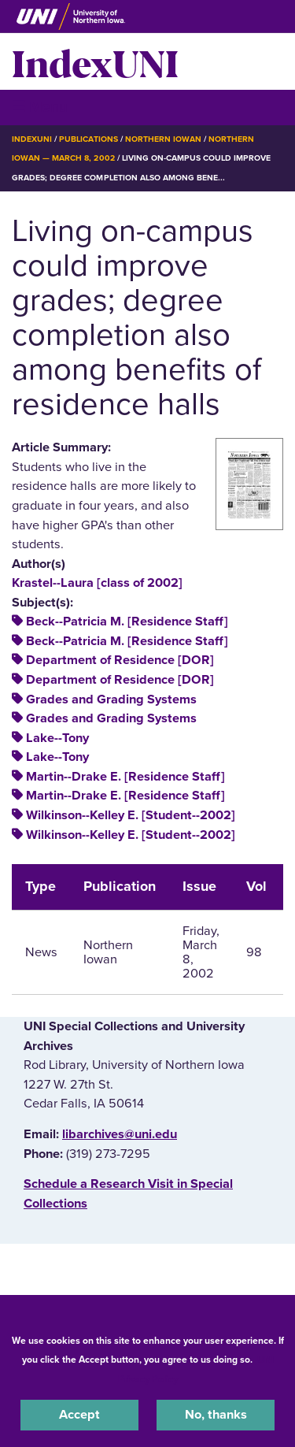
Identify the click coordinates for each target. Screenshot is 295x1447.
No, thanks (216, 1415)
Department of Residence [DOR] (120, 660)
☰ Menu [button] (40, 107)
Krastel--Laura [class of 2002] (97, 583)
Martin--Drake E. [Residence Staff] (125, 777)
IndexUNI (95, 61)
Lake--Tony (57, 738)
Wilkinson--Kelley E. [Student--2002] (130, 815)
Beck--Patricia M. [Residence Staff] (127, 621)
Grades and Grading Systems (111, 699)
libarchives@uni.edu (119, 1134)
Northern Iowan (163, 139)
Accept (79, 1415)
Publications (88, 139)
